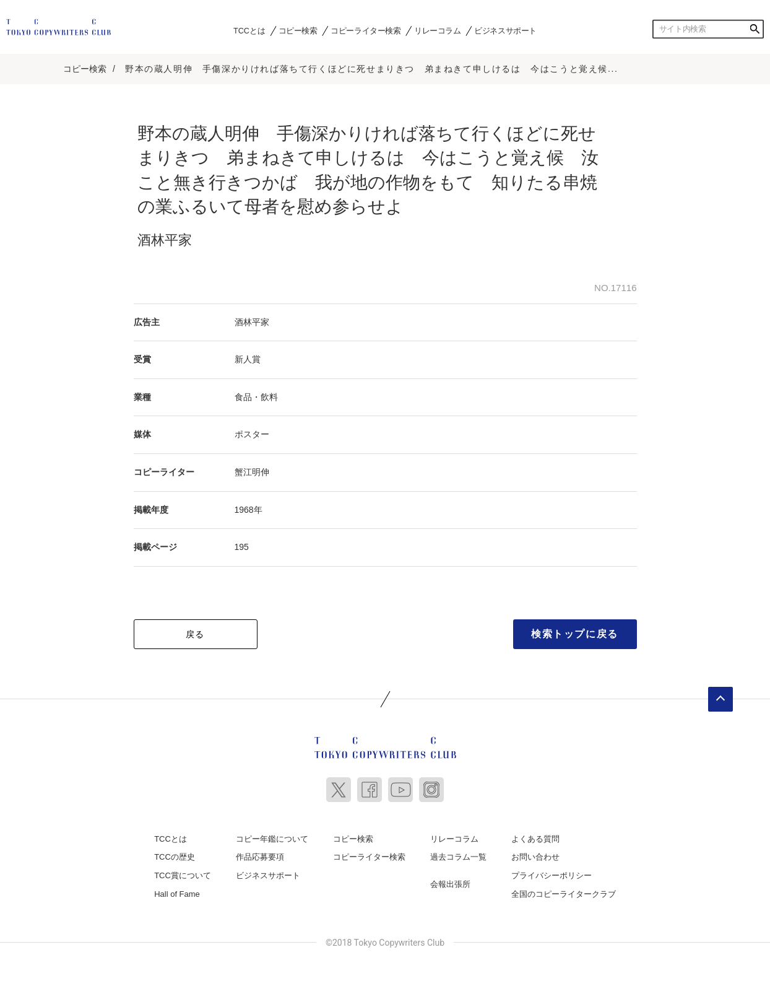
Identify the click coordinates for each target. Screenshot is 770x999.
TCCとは (249, 30)
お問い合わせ (535, 857)
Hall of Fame (177, 894)
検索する (754, 29)
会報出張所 (450, 884)
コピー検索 (298, 30)
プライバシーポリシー (551, 875)
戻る (195, 634)
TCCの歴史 (174, 857)
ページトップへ (720, 699)
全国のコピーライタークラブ (563, 894)
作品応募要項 (260, 857)
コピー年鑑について (272, 839)
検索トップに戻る (574, 634)
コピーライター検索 (365, 30)
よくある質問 (535, 839)
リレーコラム (437, 30)
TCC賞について (182, 875)
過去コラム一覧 (458, 857)
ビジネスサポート (505, 30)
